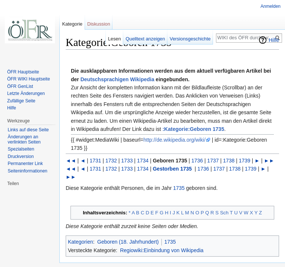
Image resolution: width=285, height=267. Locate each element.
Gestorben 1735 (172, 169)
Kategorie (72, 24)
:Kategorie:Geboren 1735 (194, 129)
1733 (127, 161)
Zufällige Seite (21, 100)
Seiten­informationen (28, 171)
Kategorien (80, 242)
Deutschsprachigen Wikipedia (117, 79)
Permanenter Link (25, 163)
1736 (197, 161)
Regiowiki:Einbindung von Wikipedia (161, 250)
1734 (142, 161)
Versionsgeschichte (190, 39)
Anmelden (271, 6)
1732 (111, 161)
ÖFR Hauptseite (23, 72)
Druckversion (21, 156)
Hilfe (274, 40)
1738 (229, 161)
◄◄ (71, 161)
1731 (95, 161)
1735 (179, 188)
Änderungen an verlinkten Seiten (24, 139)
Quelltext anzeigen (145, 39)
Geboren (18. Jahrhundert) (128, 242)
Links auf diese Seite (28, 129)
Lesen (114, 39)
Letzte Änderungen (26, 93)
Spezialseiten (21, 149)
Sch (224, 212)
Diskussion (98, 24)
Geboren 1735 (170, 161)
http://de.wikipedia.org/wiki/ (174, 140)
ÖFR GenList (20, 86)
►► (269, 161)
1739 (244, 161)
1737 (213, 161)
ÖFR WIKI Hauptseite (28, 79)
